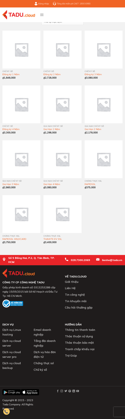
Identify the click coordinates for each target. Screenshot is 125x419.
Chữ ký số (40, 369)
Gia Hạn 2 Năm (93, 129)
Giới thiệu (71, 282)
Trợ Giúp (71, 355)
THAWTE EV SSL (52, 239)
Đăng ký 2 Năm (52, 74)
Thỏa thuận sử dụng (79, 336)
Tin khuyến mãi (76, 301)
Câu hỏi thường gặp (78, 307)
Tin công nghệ (75, 294)
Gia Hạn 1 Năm (51, 129)
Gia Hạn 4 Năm (51, 184)
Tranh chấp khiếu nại (80, 349)
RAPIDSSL (90, 184)
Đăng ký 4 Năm (11, 129)
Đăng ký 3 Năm (93, 74)
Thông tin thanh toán (80, 330)
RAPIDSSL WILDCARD (14, 239)
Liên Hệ (70, 288)
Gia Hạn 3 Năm (10, 184)
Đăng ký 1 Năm (11, 74)
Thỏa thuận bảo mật (79, 342)
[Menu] (42, 15)
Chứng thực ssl (44, 363)
